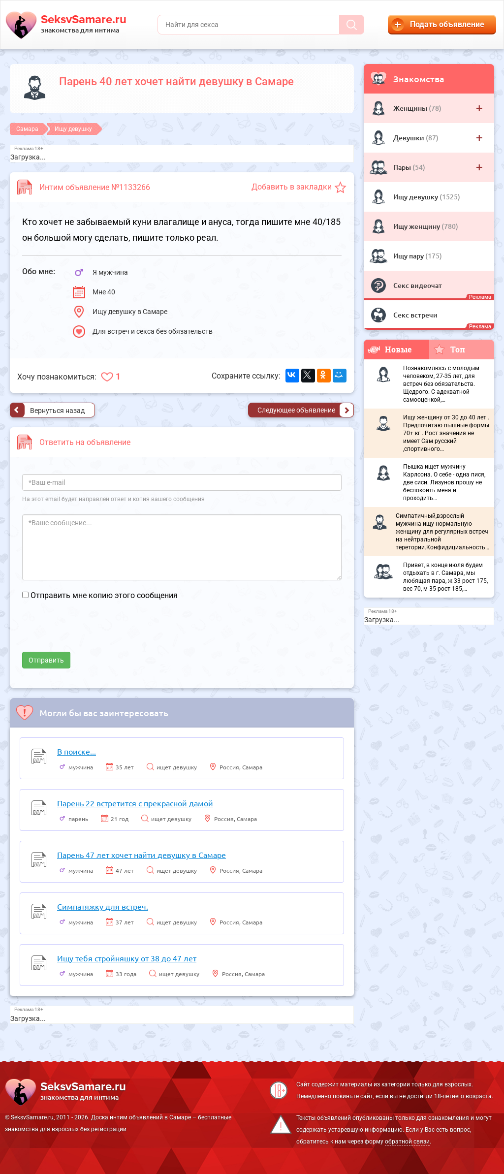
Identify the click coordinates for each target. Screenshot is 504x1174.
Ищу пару (409, 255)
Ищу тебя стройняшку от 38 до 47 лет (126, 958)
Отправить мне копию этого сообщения (104, 595)
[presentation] (97, 632)
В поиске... (76, 751)
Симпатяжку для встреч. (102, 906)
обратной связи (407, 1141)
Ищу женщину (417, 226)
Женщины (411, 108)
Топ (449, 349)
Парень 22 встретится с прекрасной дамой (135, 803)
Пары (402, 167)
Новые (390, 349)
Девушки (409, 137)
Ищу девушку (416, 196)
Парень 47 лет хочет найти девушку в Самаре (141, 854)
